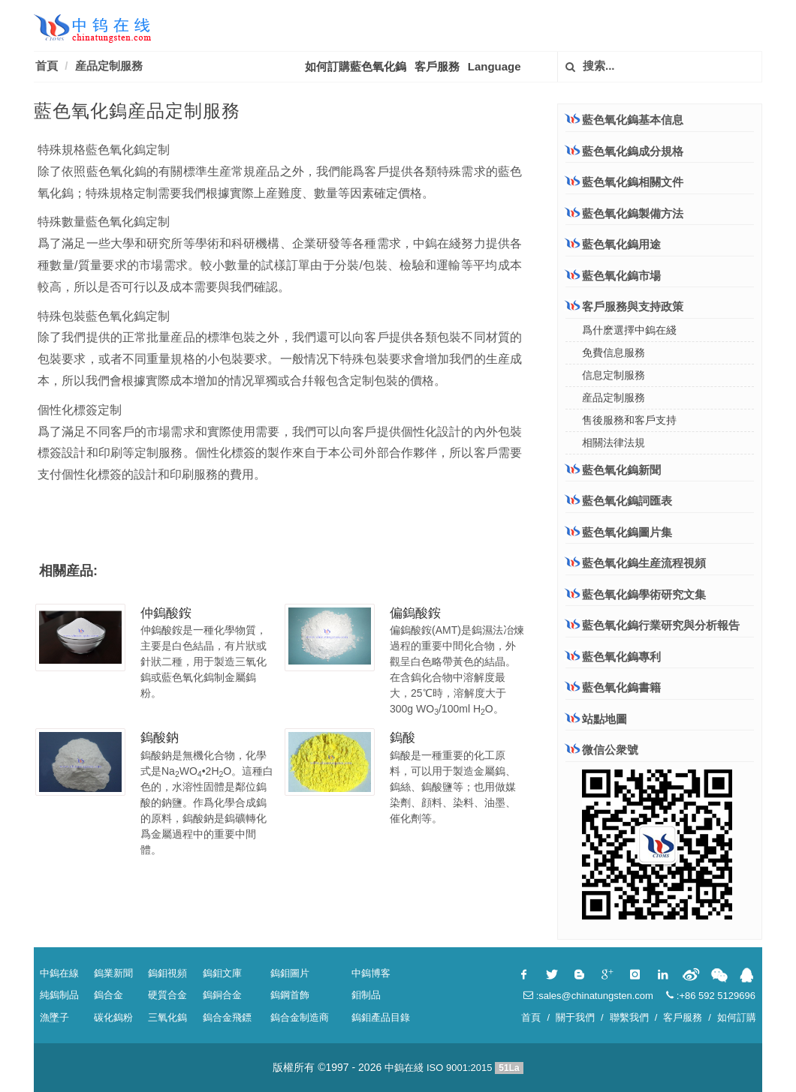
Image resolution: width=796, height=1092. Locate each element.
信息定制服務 (613, 375)
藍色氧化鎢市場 (613, 275)
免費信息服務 (613, 352)
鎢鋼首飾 (289, 994)
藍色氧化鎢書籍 (621, 687)
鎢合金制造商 (299, 1017)
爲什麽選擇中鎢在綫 (629, 330)
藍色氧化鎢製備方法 (624, 213)
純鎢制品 (59, 994)
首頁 (46, 65)
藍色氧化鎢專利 (621, 656)
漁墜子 (54, 1017)
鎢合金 (108, 994)
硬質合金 (167, 994)
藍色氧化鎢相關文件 (624, 181)
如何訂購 (736, 1017)
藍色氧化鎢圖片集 (627, 532)
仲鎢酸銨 (165, 613)
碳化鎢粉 (113, 1017)
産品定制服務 (109, 65)
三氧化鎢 (167, 1017)
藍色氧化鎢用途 (613, 243)
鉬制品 (366, 994)
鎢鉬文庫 (222, 973)
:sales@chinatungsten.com (588, 995)
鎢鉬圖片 (289, 973)
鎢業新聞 (113, 973)
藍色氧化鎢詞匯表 (627, 500)
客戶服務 (437, 66)
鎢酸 (402, 737)
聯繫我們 (629, 1017)
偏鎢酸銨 (415, 613)
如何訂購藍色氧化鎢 (355, 66)
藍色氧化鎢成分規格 (624, 151)
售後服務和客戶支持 (629, 420)
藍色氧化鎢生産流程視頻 (644, 562)
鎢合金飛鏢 (227, 1017)
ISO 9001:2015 (459, 1067)
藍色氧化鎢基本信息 (624, 119)
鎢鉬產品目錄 (380, 1017)
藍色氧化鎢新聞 (621, 470)
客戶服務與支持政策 (624, 306)
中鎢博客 (370, 973)
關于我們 (575, 1017)
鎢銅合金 (222, 994)
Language (494, 66)
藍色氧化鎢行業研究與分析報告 (661, 625)
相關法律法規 (613, 442)
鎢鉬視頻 (167, 973)
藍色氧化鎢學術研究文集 (644, 594)
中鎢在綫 (404, 1067)
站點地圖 (604, 718)
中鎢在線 (59, 973)
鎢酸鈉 (159, 737)
